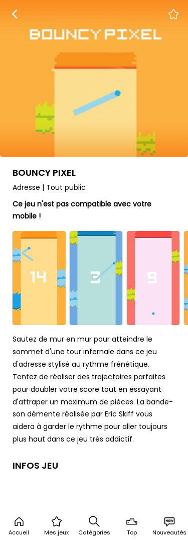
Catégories (94, 525)
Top (132, 525)
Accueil (19, 525)
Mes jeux (56, 525)
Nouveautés (169, 525)
